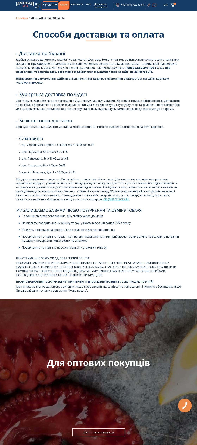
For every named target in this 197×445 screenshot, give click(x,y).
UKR (166, 4)
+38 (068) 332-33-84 (132, 4)
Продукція (50, 4)
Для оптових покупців (98, 432)
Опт (88, 4)
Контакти (77, 4)
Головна (25, 4)
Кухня (64, 4)
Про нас (37, 5)
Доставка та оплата (100, 5)
